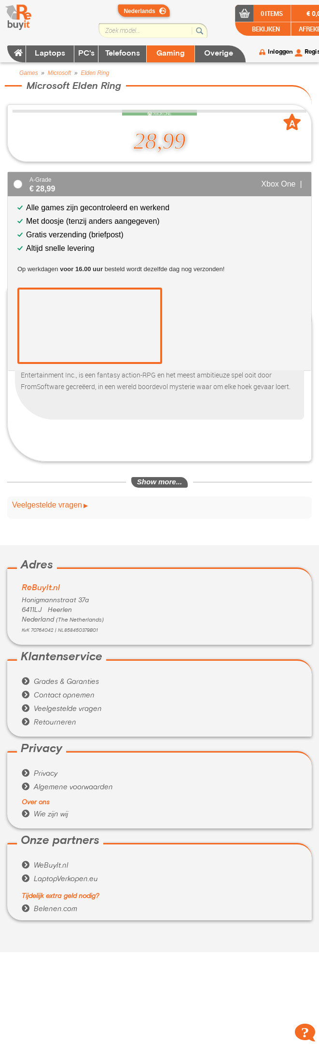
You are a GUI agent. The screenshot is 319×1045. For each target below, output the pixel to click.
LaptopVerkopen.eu (60, 879)
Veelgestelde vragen (47, 505)
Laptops (50, 53)
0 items (272, 13)
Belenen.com (49, 909)
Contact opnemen (58, 695)
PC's (86, 53)
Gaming (170, 53)
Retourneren (49, 722)
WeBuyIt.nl (45, 865)
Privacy (39, 773)
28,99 (160, 141)
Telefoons (122, 53)
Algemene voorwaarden (67, 787)
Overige (218, 53)
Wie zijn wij (45, 814)
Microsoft (59, 73)
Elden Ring (95, 73)
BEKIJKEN (265, 29)
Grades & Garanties (60, 682)
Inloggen (280, 52)
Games (28, 73)
